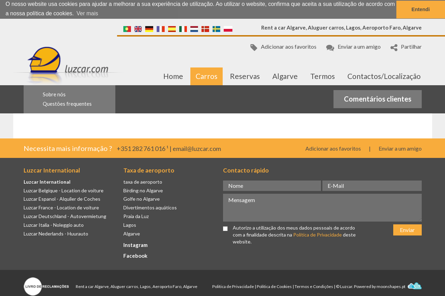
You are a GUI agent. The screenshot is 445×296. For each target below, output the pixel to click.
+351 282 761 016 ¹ (142, 148)
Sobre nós (54, 94)
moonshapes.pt (399, 286)
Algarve (285, 75)
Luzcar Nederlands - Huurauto (56, 233)
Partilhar (406, 47)
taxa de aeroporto (142, 181)
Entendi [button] (421, 9)
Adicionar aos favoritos (283, 47)
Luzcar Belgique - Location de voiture (64, 190)
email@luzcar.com (197, 148)
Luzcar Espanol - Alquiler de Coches (62, 198)
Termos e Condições (314, 286)
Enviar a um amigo (353, 47)
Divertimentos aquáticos (150, 207)
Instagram (135, 244)
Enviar (407, 229)
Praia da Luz (136, 216)
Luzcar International (47, 181)
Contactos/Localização (384, 75)
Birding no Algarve (143, 190)
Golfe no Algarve (141, 198)
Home (173, 75)
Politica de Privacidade (233, 286)
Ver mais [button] (87, 13)
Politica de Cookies (274, 286)
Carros (206, 75)
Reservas (245, 75)
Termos (322, 75)
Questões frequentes (67, 103)
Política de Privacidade (317, 234)
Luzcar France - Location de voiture (61, 207)
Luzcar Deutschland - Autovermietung (65, 216)
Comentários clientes (377, 98)
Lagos (129, 224)
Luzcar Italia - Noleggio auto (54, 224)
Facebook (135, 255)
